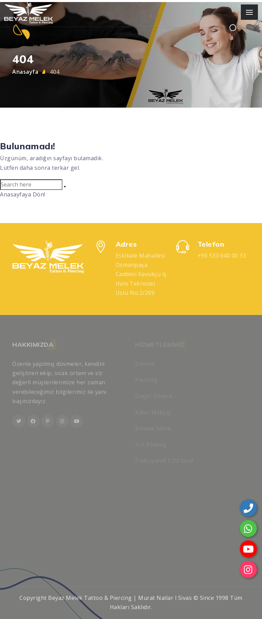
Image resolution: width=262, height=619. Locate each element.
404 (55, 71)
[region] (131, 309)
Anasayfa (25, 71)
